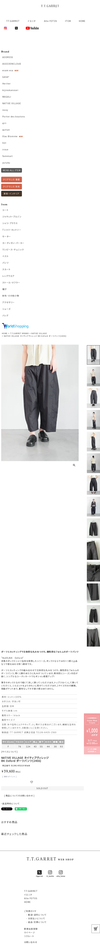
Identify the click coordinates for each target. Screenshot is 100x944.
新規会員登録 (31, 928)
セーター (6, 236)
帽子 (4, 289)
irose (5, 149)
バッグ (5, 315)
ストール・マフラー (11, 282)
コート (5, 209)
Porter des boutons (13, 116)
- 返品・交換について (35, 922)
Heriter (6, 83)
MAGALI (6, 96)
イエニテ (32, 20)
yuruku (6, 162)
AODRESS (7, 57)
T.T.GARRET (12, 20)
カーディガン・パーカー (13, 242)
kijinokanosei (10, 90)
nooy (5, 109)
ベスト (5, 256)
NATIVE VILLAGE (11, 103)
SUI (4, 142)
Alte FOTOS (50, 20)
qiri (4, 123)
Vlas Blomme (10, 136)
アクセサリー (8, 302)
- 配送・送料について (35, 914)
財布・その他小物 (10, 295)
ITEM (68, 20)
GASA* (5, 76)
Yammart (7, 156)
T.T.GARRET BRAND (19, 333)
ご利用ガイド (30, 911)
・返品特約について (10, 803)
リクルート (29, 936)
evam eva (7, 70)
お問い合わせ (30, 942)
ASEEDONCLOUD (11, 63)
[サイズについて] (9, 751)
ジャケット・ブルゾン (11, 216)
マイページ (29, 932)
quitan (6, 129)
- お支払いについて (34, 918)
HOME (82, 20)
